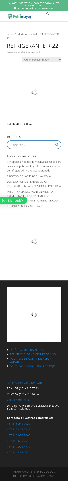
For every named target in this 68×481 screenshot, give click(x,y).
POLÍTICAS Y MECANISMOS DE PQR (32, 366)
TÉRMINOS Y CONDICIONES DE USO (32, 354)
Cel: (9, 399)
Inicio (10, 34)
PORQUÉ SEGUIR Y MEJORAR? (24, 206)
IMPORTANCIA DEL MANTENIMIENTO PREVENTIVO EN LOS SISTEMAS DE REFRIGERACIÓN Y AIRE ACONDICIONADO (32, 196)
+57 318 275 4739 (18, 446)
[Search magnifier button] (56, 144)
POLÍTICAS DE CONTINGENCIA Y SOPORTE (30, 360)
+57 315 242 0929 (18, 423)
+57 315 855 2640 (18, 441)
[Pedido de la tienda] (41, 59)
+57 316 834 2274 (18, 452)
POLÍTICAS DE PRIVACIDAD (26, 350)
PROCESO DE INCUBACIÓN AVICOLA (29, 176)
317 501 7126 (21, 399)
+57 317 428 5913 (18, 429)
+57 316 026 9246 (18, 435)
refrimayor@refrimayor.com (24, 382)
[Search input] (32, 144)
